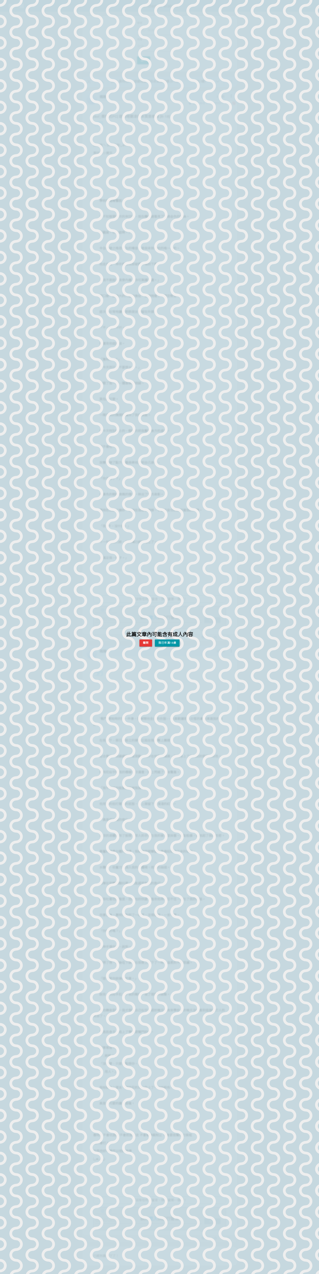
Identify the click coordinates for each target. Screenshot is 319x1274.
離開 (146, 642)
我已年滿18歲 (167, 642)
